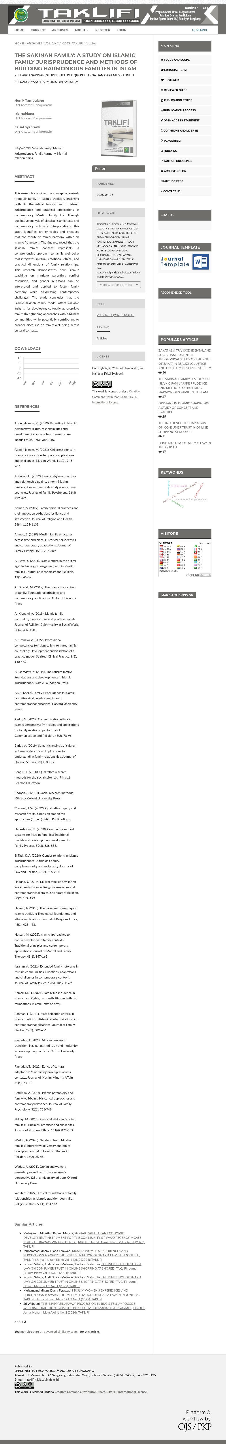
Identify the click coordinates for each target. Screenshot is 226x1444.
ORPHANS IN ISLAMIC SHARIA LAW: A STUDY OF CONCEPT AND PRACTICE (184, 407)
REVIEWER (170, 80)
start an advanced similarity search (56, 1331)
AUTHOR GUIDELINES (176, 161)
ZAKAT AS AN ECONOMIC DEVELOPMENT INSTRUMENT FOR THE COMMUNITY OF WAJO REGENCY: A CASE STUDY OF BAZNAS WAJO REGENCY (82, 1237)
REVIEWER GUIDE (174, 90)
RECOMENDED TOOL (176, 292)
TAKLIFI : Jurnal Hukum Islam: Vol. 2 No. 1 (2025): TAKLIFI (62, 1299)
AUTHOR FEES (172, 181)
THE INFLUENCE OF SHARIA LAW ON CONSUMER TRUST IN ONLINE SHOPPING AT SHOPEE (183, 427)
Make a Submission (177, 595)
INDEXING (169, 150)
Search (200, 30)
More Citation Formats (116, 284)
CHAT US (167, 215)
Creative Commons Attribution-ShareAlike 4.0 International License (116, 397)
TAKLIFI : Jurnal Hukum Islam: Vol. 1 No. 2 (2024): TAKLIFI (62, 1259)
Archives (60, 30)
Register (102, 30)
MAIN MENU (170, 46)
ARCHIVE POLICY (173, 171)
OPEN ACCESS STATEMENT (180, 120)
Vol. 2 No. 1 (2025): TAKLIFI (64, 43)
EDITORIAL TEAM (174, 69)
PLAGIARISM (171, 140)
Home (19, 30)
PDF (102, 168)
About (80, 30)
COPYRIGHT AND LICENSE (179, 130)
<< (16, 1321)
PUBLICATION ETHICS (176, 100)
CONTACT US (171, 191)
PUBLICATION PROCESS (178, 110)
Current (38, 30)
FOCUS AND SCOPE (175, 59)
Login (121, 30)
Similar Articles (29, 1224)
